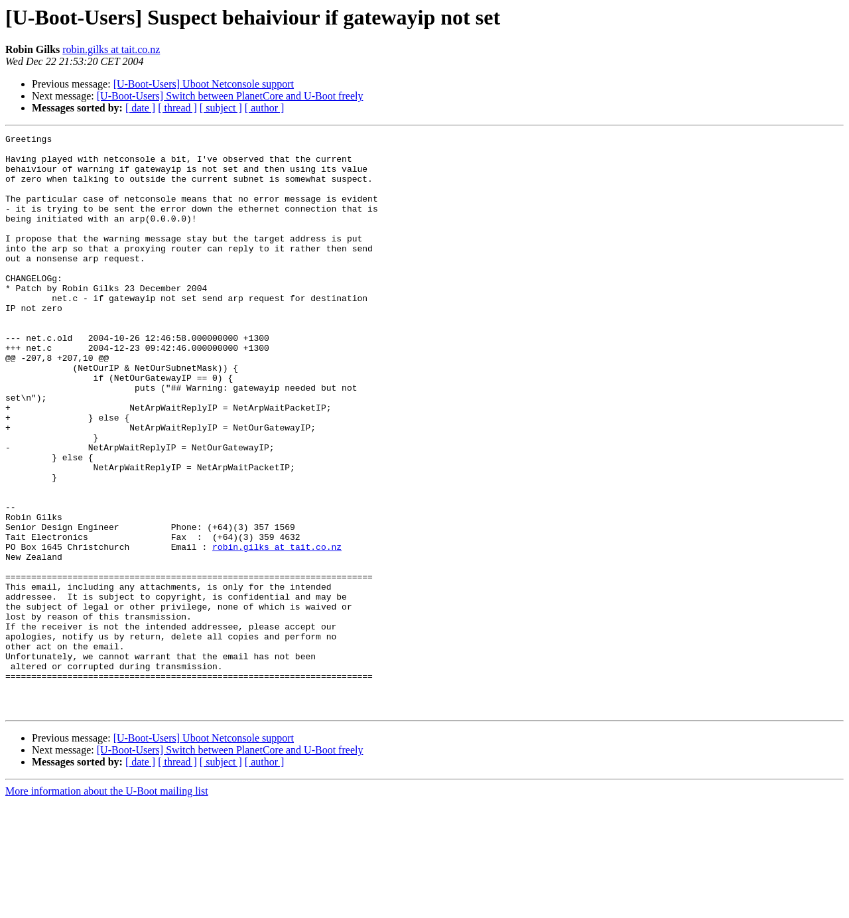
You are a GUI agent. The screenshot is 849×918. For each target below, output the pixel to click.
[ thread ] (177, 107)
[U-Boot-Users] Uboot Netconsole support (203, 84)
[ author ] (265, 107)
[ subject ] (221, 107)
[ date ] (140, 107)
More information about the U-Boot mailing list (106, 906)
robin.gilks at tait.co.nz (111, 49)
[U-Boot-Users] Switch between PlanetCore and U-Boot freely (230, 95)
